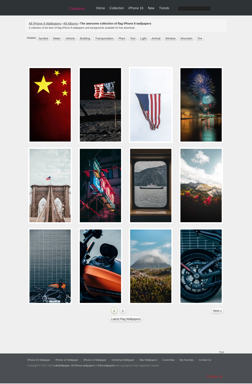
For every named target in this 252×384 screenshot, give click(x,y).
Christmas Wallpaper (123, 360)
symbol (43, 38)
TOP (221, 352)
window (170, 38)
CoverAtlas (168, 360)
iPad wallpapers (106, 365)
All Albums (71, 23)
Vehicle (70, 38)
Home (100, 8)
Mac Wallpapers (148, 360)
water (57, 38)
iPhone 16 (135, 8)
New (151, 8)
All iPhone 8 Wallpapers (45, 23)
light (143, 38)
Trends (164, 8)
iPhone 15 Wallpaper (38, 360)
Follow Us (215, 376)
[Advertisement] (129, 54)
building (85, 38)
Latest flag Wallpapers (126, 319)
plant (122, 38)
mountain (187, 38)
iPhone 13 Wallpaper (66, 360)
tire (199, 38)
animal (156, 38)
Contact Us (205, 360)
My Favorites (187, 360)
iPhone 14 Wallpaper (95, 360)
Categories (77, 8)
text (132, 38)
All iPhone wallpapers (83, 365)
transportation (104, 38)
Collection (117, 8)
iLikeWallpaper (62, 365)
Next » (217, 310)
